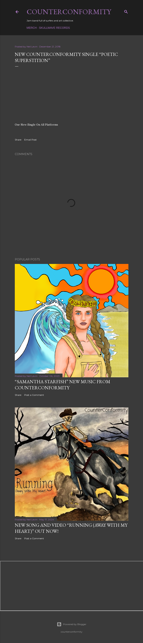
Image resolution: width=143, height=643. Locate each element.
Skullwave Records (54, 27)
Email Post (30, 139)
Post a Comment (34, 394)
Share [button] (18, 139)
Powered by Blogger (71, 624)
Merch (32, 27)
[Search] (126, 11)
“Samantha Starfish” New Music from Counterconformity (62, 384)
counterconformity (69, 11)
